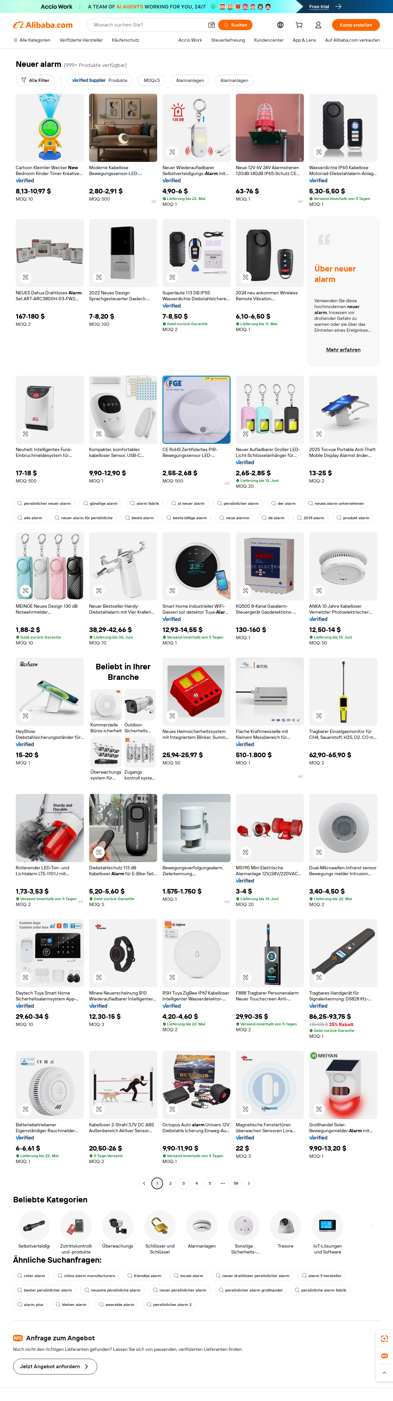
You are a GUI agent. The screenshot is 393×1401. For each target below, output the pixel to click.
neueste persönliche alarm (112, 1290)
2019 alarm (310, 518)
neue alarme (234, 518)
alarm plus (30, 1304)
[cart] (300, 26)
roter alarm (31, 1275)
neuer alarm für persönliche (84, 518)
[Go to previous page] (144, 1183)
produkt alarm (353, 518)
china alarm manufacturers (86, 1275)
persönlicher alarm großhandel (250, 1290)
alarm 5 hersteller (322, 1275)
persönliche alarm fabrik (320, 1290)
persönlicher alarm (238, 503)
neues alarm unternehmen (336, 503)
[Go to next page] (249, 1183)
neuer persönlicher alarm (179, 1290)
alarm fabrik (144, 503)
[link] (384, 1338)
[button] (211, 25)
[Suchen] (235, 25)
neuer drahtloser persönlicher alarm (253, 1275)
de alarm (273, 518)
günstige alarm (100, 503)
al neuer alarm (188, 503)
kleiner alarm (71, 1304)
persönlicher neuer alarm (44, 503)
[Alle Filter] (35, 80)
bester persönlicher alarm (44, 1290)
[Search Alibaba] (148, 25)
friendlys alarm (144, 1275)
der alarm (283, 503)
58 (236, 1183)
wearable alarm (116, 1304)
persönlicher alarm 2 (169, 1304)
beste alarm (139, 518)
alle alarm (29, 518)
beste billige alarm (186, 518)
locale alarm (188, 1275)
